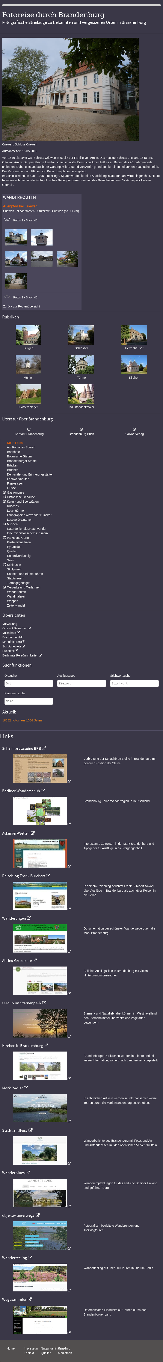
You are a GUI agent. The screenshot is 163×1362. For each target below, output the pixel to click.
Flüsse (11, 488)
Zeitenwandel (16, 605)
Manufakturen (11, 642)
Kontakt (29, 1353)
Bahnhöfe (13, 452)
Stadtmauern (15, 578)
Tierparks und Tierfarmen (23, 587)
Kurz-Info (64, 1348)
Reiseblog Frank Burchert (23, 876)
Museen (12, 524)
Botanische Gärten (19, 456)
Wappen (12, 601)
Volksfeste (9, 633)
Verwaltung (9, 623)
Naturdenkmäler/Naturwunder (27, 528)
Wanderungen (14, 918)
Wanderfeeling (14, 1257)
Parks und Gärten (18, 537)
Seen (10, 560)
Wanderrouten (16, 592)
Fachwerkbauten (18, 479)
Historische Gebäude (21, 497)
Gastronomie (15, 492)
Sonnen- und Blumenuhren (25, 574)
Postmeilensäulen (19, 542)
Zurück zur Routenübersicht (21, 306)
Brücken (12, 465)
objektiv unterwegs (18, 1215)
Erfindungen (10, 637)
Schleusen (14, 565)
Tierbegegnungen (18, 583)
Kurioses (13, 506)
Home (11, 1348)
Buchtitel (8, 651)
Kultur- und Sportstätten (23, 501)
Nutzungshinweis (52, 1348)
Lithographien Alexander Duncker (29, 515)
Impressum (31, 1348)
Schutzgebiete (11, 646)
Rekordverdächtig (19, 555)
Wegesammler (14, 1299)
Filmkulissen (15, 483)
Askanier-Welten (16, 833)
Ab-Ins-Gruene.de (17, 960)
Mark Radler (12, 1088)
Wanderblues (13, 1172)
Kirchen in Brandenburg (22, 1045)
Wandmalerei (16, 596)
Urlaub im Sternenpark (21, 1003)
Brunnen (12, 470)
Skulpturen (14, 569)
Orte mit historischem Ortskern (27, 533)
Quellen (12, 551)
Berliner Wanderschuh (21, 791)
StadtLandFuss (14, 1130)
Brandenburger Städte (22, 461)
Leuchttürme (15, 510)
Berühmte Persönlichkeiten (20, 655)
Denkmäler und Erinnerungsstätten (30, 474)
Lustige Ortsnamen (19, 519)
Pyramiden (14, 546)
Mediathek (65, 1353)
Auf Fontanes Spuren (21, 447)
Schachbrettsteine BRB (21, 748)
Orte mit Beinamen (14, 628)
